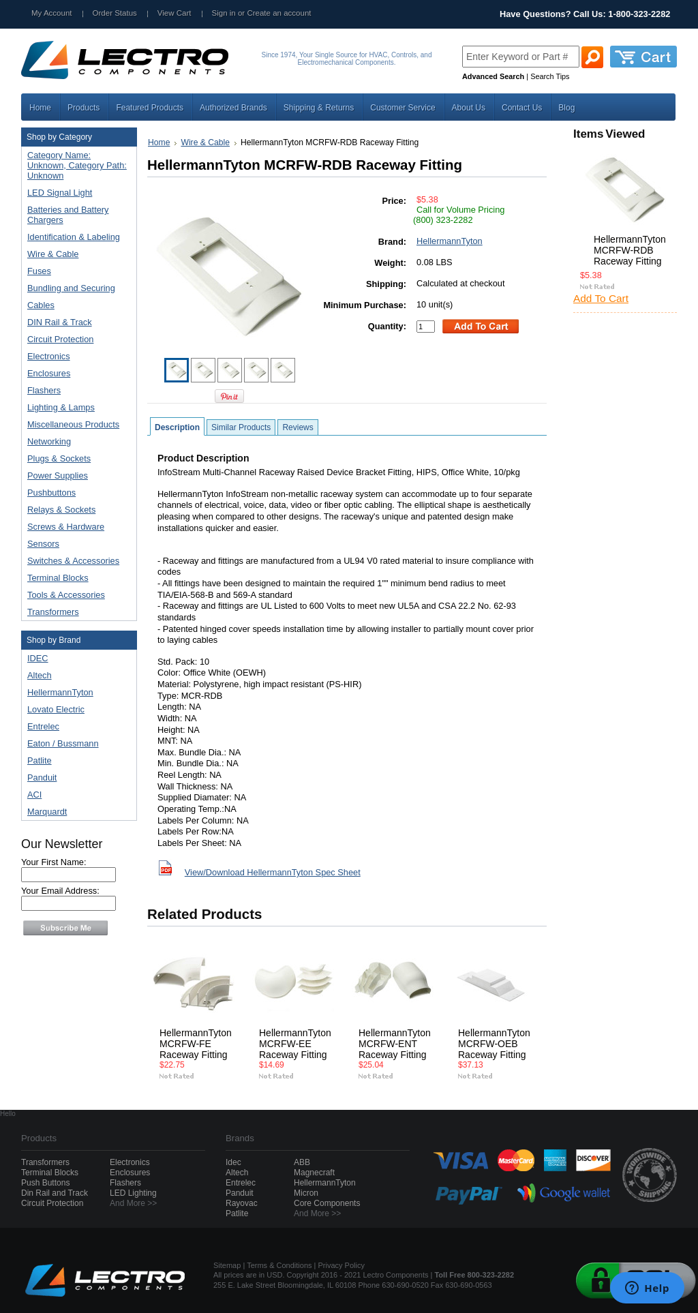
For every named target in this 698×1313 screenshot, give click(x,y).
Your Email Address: (60, 891)
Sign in (224, 13)
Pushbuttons (76, 493)
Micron (306, 1193)
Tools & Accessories (76, 595)
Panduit (42, 777)
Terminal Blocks (76, 578)
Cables (76, 306)
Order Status (115, 13)
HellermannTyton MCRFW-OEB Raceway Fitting (494, 1043)
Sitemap (227, 1265)
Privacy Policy (341, 1265)
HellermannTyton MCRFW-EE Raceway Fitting (295, 1043)
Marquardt (47, 811)
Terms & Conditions (279, 1265)
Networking (76, 442)
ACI (34, 794)
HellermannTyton (60, 692)
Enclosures (76, 374)
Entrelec (43, 726)
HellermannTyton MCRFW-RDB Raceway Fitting (630, 250)
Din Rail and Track (54, 1193)
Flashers (44, 390)
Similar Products (241, 427)
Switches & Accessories (76, 561)
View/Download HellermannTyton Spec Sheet (273, 872)
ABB (302, 1162)
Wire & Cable (76, 254)
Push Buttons (45, 1183)
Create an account (279, 13)
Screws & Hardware (76, 527)
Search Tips (549, 76)
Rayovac (242, 1203)
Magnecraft (314, 1172)
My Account (51, 13)
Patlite (39, 760)
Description (177, 427)
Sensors (76, 544)
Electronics (76, 357)
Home (159, 142)
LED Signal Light (59, 192)
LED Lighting (133, 1193)
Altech (39, 675)
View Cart (174, 13)
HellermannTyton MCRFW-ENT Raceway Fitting (395, 1043)
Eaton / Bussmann (63, 743)
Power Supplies (76, 476)
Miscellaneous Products (76, 425)
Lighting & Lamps (76, 408)
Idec (233, 1162)
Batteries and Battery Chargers (68, 215)
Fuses (76, 271)
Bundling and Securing (76, 289)
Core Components (327, 1203)
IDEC (37, 658)
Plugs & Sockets (76, 459)
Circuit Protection (76, 340)
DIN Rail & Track (76, 323)
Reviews (297, 427)
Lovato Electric (56, 709)
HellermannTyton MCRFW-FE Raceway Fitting (196, 1043)
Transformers (76, 612)
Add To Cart (600, 298)
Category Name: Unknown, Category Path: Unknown (77, 165)
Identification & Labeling (76, 237)
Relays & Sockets (76, 510)
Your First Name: (54, 862)
